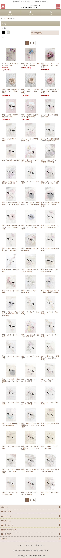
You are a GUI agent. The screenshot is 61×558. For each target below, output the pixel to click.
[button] (3, 6)
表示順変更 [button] (36, 33)
